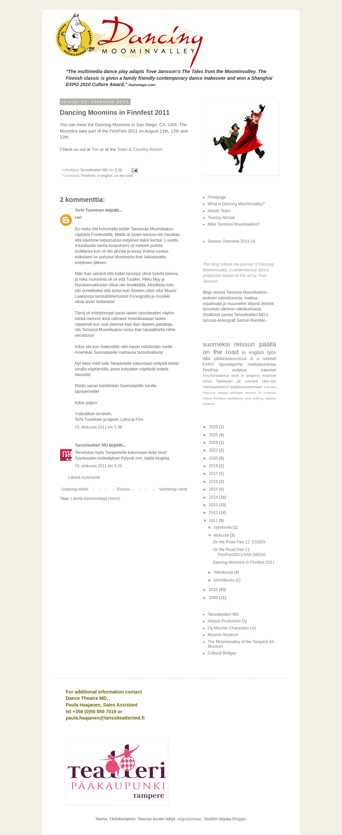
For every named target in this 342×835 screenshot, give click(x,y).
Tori (96, 149)
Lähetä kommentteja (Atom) (95, 498)
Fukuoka (270, 387)
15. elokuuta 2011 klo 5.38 (98, 427)
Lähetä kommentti (84, 477)
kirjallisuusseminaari (246, 387)
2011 (214, 520)
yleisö (207, 381)
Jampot (222, 392)
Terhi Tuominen (89, 210)
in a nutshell (263, 358)
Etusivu (123, 489)
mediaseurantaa (261, 364)
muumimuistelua (216, 375)
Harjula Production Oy (227, 621)
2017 (214, 473)
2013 (214, 505)
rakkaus (270, 398)
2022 (214, 450)
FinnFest (88, 176)
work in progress (245, 375)
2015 (214, 489)
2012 (214, 512)
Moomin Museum (223, 634)
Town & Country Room (139, 149)
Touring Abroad (221, 217)
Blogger (239, 819)
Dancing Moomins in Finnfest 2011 (244, 562)
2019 (214, 466)
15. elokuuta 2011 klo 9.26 (98, 466)
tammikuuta (224, 580)
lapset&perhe (230, 364)
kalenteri (268, 370)
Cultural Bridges (222, 653)
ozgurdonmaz (189, 819)
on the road (124, 176)
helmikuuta (224, 572)
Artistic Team (219, 211)
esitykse (239, 370)
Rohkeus (219, 398)
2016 (214, 481)
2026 (214, 427)
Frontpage (217, 197)
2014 (214, 497)
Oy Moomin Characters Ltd (231, 628)
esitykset (269, 375)
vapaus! (208, 403)
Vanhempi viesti (173, 489)
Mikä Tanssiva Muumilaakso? (234, 224)
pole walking (254, 398)
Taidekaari (224, 381)
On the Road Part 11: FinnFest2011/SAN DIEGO (239, 552)
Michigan (236, 392)
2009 (214, 597)
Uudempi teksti (74, 489)
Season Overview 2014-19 (231, 241)
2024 (214, 442)
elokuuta (222, 535)
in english (105, 176)
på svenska (247, 381)
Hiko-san (269, 381)
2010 (214, 589)
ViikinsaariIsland (216, 387)
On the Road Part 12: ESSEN (239, 542)
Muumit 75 (253, 392)
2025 (214, 435)
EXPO (208, 364)
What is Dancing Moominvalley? (236, 204)
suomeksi (216, 344)
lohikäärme (235, 398)
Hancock (209, 392)
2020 (214, 458)
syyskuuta (223, 527)
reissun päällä (255, 344)
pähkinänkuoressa (230, 358)
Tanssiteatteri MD (91, 445)
